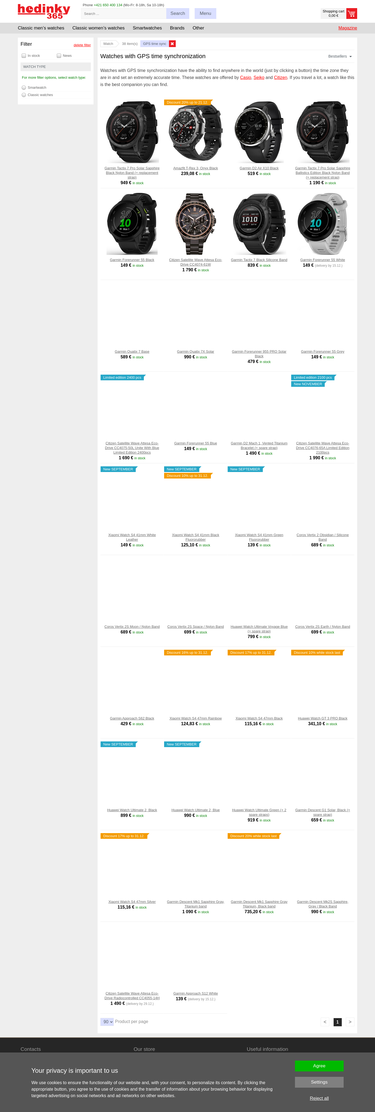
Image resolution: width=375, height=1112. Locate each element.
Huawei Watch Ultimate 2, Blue (195, 810)
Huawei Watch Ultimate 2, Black (132, 810)
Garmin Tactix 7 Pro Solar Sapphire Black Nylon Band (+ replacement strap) (132, 172)
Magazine (348, 28)
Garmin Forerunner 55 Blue (195, 443)
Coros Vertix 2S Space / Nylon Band (195, 627)
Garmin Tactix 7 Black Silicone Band (259, 260)
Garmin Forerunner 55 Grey (322, 351)
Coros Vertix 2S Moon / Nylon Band (132, 627)
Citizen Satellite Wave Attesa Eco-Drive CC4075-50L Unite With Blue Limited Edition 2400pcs (132, 447)
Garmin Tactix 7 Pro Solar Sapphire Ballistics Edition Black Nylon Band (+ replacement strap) (322, 172)
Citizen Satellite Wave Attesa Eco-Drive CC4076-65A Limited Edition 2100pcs (322, 447)
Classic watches (37, 95)
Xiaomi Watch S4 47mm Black (259, 718)
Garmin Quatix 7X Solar (195, 351)
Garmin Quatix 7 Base (132, 351)
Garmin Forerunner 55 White (322, 260)
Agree (319, 1065)
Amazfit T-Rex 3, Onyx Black (195, 168)
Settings (319, 1082)
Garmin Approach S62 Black (132, 718)
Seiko (259, 77)
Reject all (319, 1098)
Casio (245, 77)
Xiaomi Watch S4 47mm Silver (132, 902)
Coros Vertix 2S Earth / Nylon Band (322, 627)
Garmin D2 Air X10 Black (259, 168)
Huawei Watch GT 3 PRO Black (322, 718)
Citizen (280, 77)
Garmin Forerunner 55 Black (132, 260)
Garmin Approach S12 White (195, 993)
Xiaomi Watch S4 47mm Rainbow (196, 718)
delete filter (82, 45)
